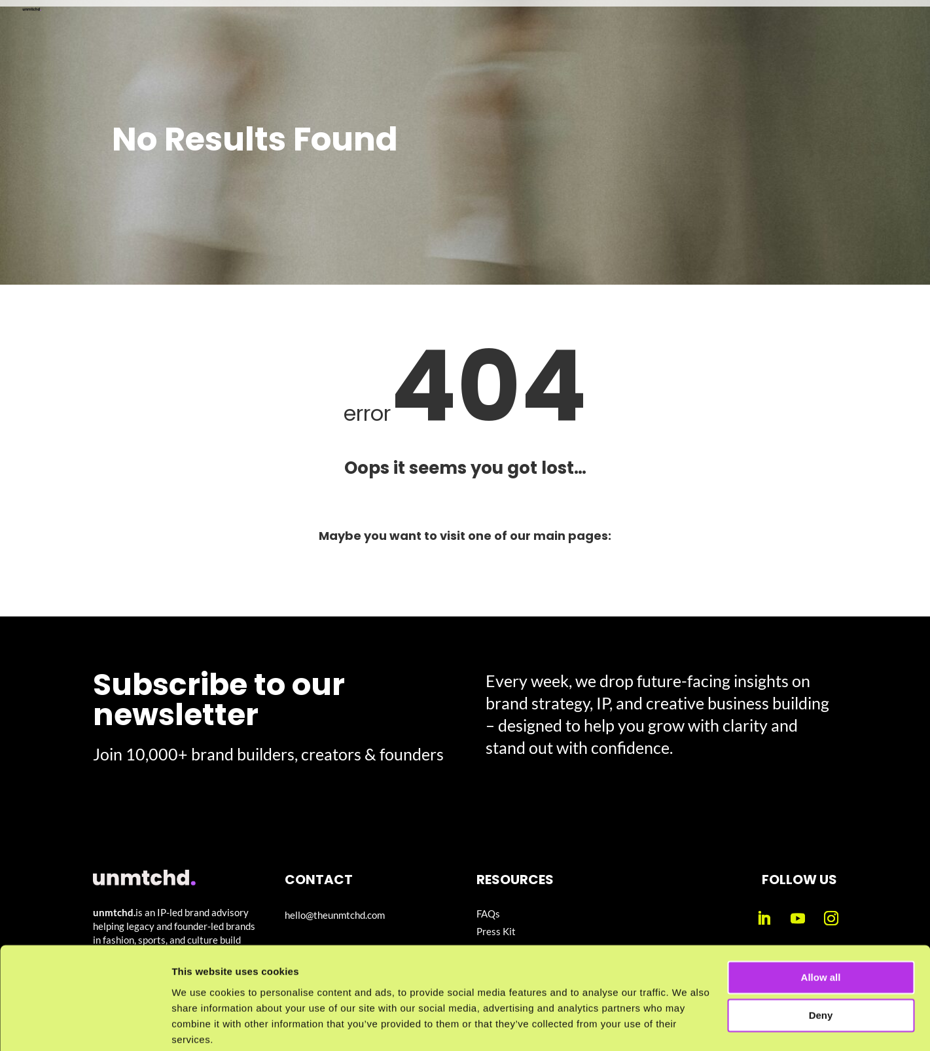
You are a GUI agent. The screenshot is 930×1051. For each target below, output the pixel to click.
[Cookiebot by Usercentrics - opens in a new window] (84, 1025)
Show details (201, 1025)
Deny (821, 965)
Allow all (821, 927)
